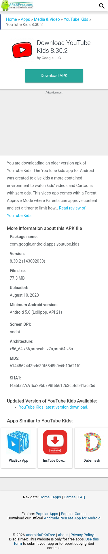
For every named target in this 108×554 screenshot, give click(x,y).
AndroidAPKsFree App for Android (72, 518)
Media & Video (47, 19)
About (63, 535)
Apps (25, 19)
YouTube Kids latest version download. (53, 407)
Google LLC (51, 58)
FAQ (81, 497)
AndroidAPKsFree (40, 535)
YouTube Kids (76, 19)
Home (11, 19)
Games (69, 497)
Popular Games (73, 514)
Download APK (54, 75)
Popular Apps (47, 514)
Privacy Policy (82, 535)
